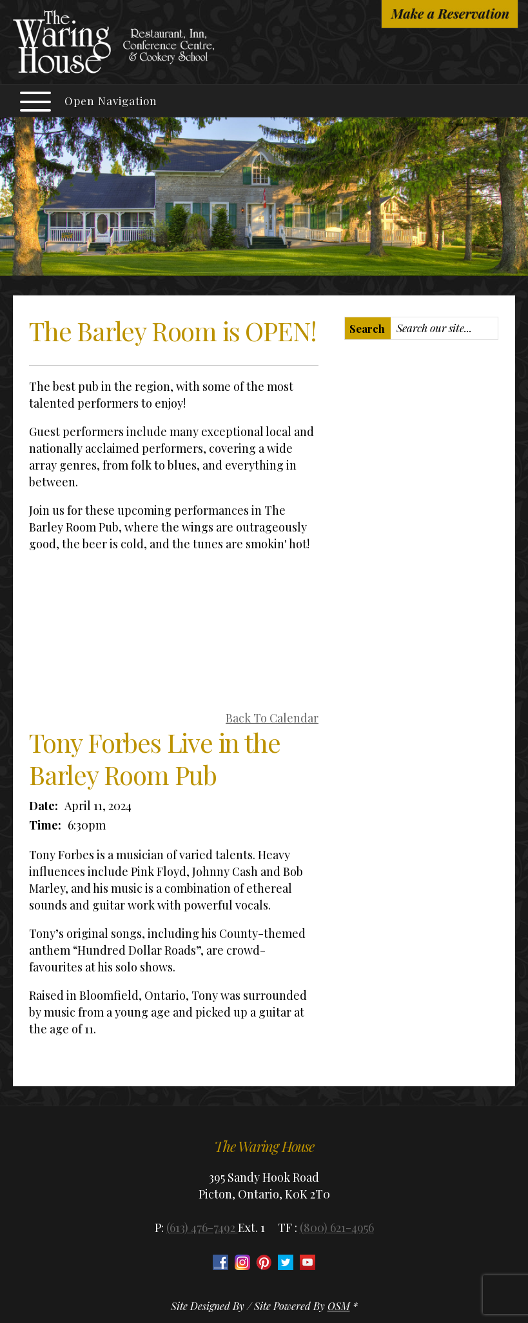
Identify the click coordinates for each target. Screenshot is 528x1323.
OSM (339, 1306)
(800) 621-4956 (337, 1227)
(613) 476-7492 (202, 1227)
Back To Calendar (272, 718)
